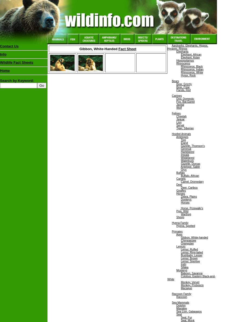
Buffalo (180, 172)
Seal (179, 314)
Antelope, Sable (190, 166)
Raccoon (181, 296)
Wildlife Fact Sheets (23, 63)
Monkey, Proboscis (192, 285)
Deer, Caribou (189, 187)
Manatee (181, 308)
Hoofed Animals (181, 134)
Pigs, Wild (182, 211)
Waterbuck (187, 160)
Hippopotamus (185, 60)
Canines (177, 95)
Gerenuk (186, 148)
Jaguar (180, 119)
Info (3, 54)
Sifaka (185, 267)
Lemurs (180, 246)
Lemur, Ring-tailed (192, 252)
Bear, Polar (183, 87)
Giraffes (181, 190)
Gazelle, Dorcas (190, 163)
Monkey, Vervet (190, 282)
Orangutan (187, 243)
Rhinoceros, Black (192, 66)
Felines (176, 113)
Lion (178, 122)
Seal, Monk (187, 320)
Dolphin (181, 305)
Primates (177, 231)
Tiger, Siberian (185, 128)
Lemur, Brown (189, 258)
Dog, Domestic (185, 98)
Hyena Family (180, 222)
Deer (179, 184)
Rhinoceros (183, 63)
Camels (181, 178)
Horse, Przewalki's (191, 208)
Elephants (182, 51)
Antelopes (182, 137)
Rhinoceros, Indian (192, 69)
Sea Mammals (180, 302)
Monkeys (181, 270)
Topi (183, 140)
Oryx (184, 169)
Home (5, 71)
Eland (184, 142)
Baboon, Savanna (192, 273)
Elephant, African (191, 54)
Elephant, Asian (190, 57)
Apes (179, 234)
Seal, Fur (186, 317)
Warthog (186, 214)
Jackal (180, 104)
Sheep (180, 217)
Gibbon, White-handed (194, 237)
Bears (175, 81)
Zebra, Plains (189, 196)
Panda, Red (183, 90)
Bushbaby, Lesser (191, 255)
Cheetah (181, 116)
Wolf (179, 107)
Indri (183, 264)
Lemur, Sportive (190, 261)
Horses (180, 193)
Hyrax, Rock (188, 75)
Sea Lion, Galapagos (189, 311)
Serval (180, 125)
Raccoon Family (181, 293)
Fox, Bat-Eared (185, 101)
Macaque (186, 288)
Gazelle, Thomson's (193, 145)
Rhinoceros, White (192, 72)
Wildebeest (187, 157)
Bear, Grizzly (184, 84)
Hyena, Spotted (185, 225)
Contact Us (9, 46)
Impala (185, 154)
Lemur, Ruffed (189, 249)
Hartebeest (187, 151)
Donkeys (186, 199)
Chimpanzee (188, 240)
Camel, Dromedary (192, 181)
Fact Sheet (127, 49)
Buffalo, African (190, 175)
